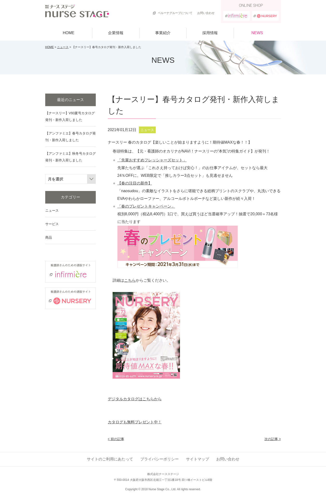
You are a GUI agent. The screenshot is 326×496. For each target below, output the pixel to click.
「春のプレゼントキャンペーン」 (146, 206)
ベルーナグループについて (175, 13)
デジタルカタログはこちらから (135, 399)
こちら (130, 280)
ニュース (63, 47)
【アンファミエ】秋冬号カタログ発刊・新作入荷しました (70, 157)
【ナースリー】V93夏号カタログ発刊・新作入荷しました (70, 116)
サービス (52, 224)
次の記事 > (272, 439)
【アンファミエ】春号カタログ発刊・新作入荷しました (70, 136)
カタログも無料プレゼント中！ (135, 422)
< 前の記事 (116, 439)
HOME (68, 33)
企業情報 (115, 33)
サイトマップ (197, 459)
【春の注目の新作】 (134, 183)
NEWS (257, 33)
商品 (48, 237)
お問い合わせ (206, 13)
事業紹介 (163, 33)
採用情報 (210, 33)
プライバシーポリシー (159, 459)
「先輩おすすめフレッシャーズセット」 (152, 160)
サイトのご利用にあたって (110, 459)
